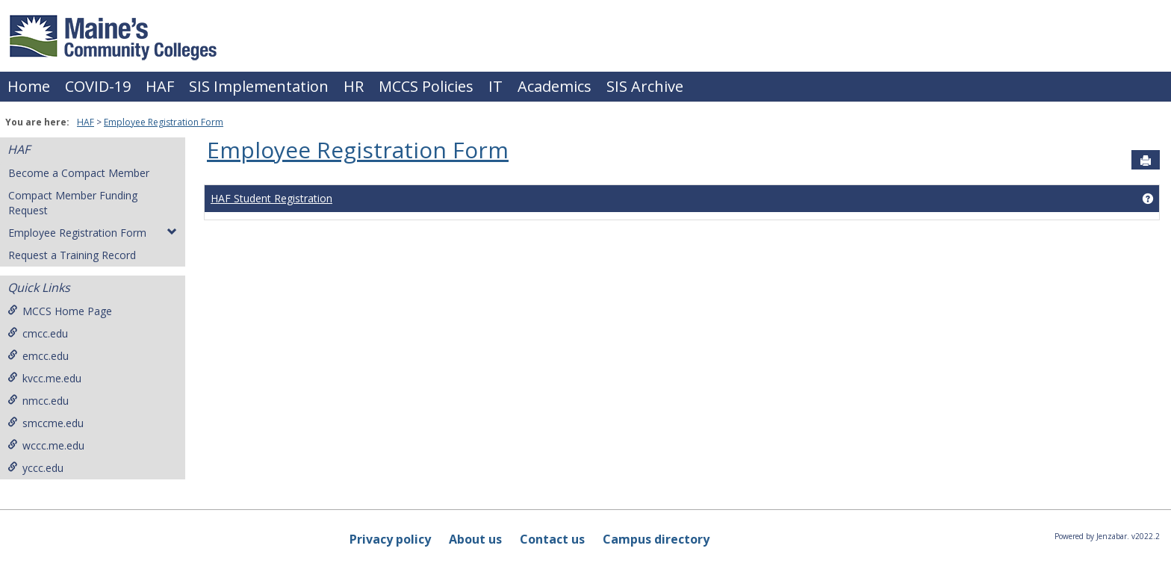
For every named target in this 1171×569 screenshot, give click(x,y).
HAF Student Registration (271, 198)
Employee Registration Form (163, 122)
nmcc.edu (38, 401)
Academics (554, 86)
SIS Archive (644, 86)
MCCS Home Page (59, 311)
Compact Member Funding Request (72, 202)
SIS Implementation (259, 86)
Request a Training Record (72, 255)
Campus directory (656, 539)
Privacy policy (390, 539)
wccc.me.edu (45, 445)
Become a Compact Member (78, 173)
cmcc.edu (37, 333)
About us (475, 539)
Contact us (552, 539)
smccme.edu (45, 423)
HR (354, 86)
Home (28, 86)
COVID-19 (98, 86)
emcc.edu (38, 356)
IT (495, 86)
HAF (160, 86)
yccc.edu (35, 468)
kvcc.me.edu (44, 378)
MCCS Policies (426, 86)
